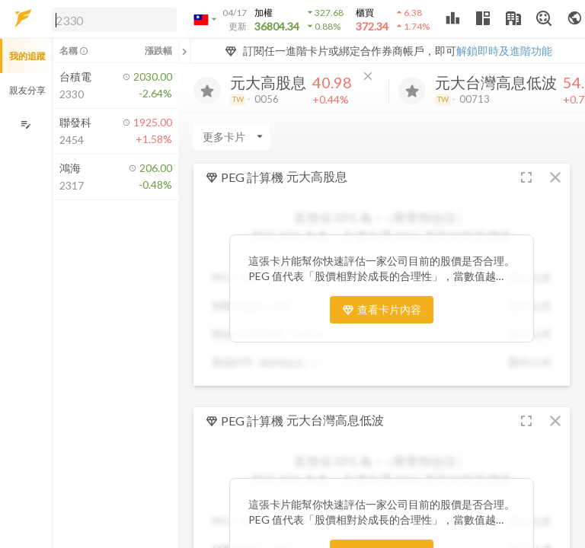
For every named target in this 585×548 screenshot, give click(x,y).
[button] (111, 19)
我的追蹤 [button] (27, 56)
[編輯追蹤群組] (25, 124)
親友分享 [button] (27, 90)
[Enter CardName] (231, 136)
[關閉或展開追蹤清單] (184, 51)
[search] (114, 20)
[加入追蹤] (207, 90)
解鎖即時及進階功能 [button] (504, 50)
